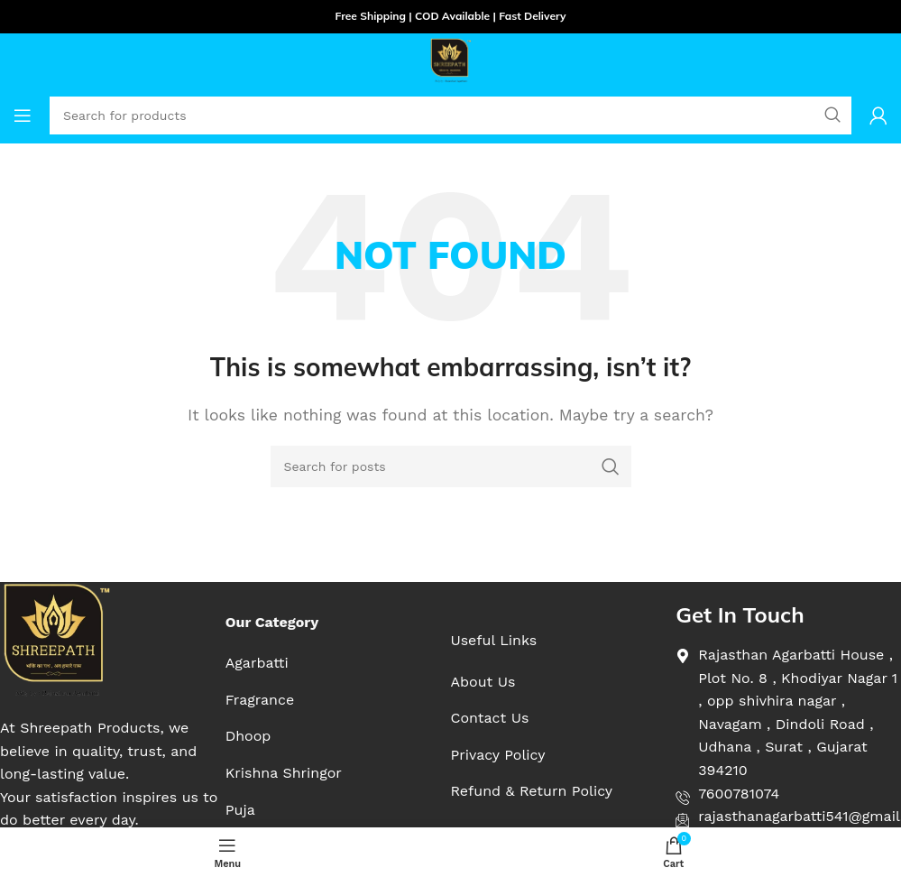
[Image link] (56, 639)
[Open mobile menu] (23, 115)
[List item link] (283, 663)
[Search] (451, 466)
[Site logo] (451, 59)
